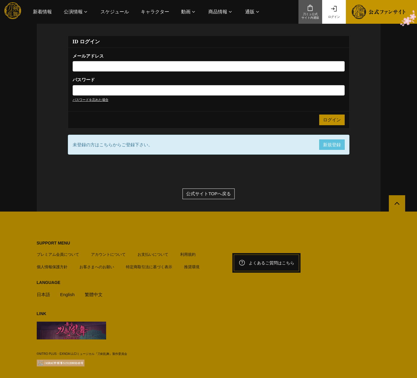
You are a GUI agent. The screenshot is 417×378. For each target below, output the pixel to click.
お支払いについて (153, 254)
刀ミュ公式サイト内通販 (310, 12)
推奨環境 (191, 267)
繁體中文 (94, 294)
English (67, 294)
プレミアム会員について (58, 254)
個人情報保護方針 (52, 267)
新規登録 (332, 144)
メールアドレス (88, 55)
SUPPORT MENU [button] (53, 243)
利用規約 (188, 254)
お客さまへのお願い (96, 267)
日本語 (43, 294)
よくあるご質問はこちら (266, 262)
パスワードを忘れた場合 (90, 99)
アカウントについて (108, 254)
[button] (76, 11)
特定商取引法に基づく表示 (149, 267)
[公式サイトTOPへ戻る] (397, 203)
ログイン (334, 12)
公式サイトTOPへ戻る (208, 193)
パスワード (84, 79)
